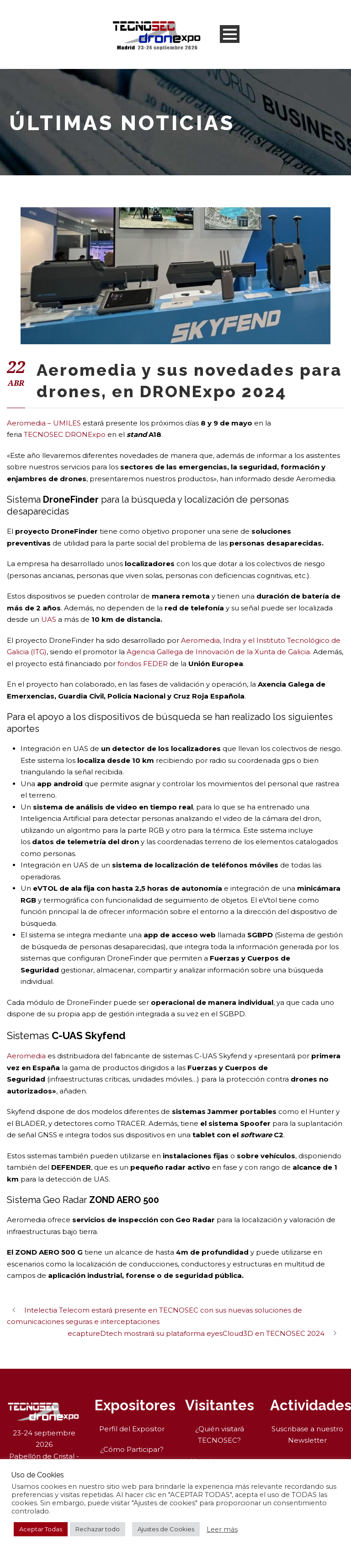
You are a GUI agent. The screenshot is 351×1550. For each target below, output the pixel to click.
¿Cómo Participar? (132, 1449)
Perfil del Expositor (132, 1428)
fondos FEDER (142, 663)
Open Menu (229, 34)
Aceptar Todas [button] (40, 1529)
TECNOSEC (42, 434)
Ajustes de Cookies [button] (166, 1529)
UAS (48, 619)
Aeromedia (26, 1055)
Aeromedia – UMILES (44, 423)
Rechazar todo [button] (97, 1529)
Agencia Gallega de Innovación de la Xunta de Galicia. (219, 651)
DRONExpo (85, 434)
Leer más (222, 1529)
